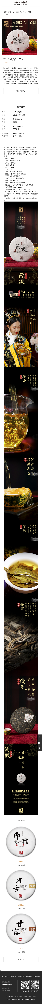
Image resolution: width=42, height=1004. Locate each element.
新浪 (25, 997)
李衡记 (18, 12)
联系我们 (37, 976)
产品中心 (11, 12)
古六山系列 (27, 12)
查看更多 (21, 959)
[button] (15, 51)
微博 (34, 997)
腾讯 (20, 997)
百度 (16, 997)
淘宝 (29, 997)
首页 (4, 12)
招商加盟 (21, 976)
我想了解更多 (21, 91)
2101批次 (6, 14)
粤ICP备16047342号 (28, 999)
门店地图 (29, 976)
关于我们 (5, 976)
